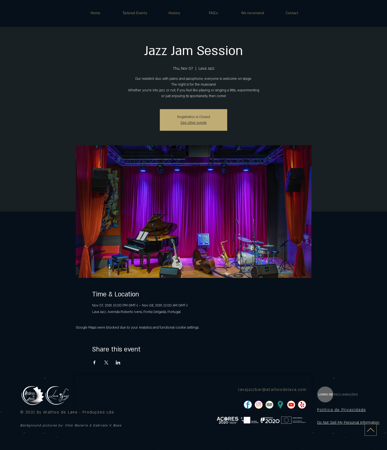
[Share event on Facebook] (94, 362)
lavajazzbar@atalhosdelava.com (272, 389)
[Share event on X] (106, 362)
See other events (193, 122)
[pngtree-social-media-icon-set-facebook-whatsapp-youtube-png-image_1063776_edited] (248, 404)
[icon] (280, 404)
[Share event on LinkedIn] (118, 362)
